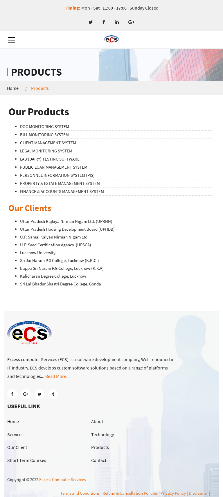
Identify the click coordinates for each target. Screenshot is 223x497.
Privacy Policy (173, 493)
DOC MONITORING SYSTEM (44, 126)
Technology (102, 434)
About (97, 421)
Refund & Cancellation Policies (130, 493)
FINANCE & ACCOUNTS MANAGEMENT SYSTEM (62, 191)
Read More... (57, 376)
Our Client (17, 447)
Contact (98, 460)
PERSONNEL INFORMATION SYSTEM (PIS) (57, 175)
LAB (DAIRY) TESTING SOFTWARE (50, 159)
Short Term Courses (26, 460)
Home (13, 88)
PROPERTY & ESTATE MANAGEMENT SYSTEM (60, 183)
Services (15, 434)
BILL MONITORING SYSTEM (44, 134)
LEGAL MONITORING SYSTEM (46, 151)
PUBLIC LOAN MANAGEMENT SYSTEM (53, 167)
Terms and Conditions (80, 493)
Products (100, 447)
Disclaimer (198, 493)
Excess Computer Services (62, 479)
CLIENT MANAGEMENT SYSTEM (48, 142)
